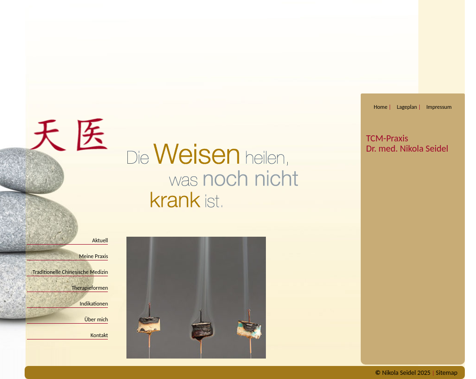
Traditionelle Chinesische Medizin (70, 272)
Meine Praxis (93, 256)
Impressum (438, 107)
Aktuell (100, 240)
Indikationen (94, 303)
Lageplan (407, 107)
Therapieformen (90, 288)
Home (380, 107)
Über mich (96, 319)
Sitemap (446, 373)
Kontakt (99, 335)
